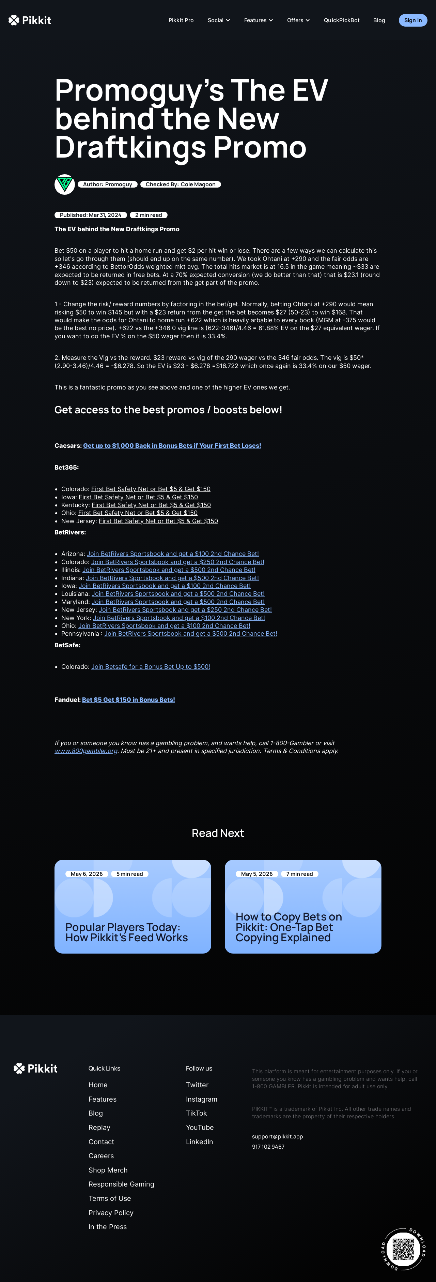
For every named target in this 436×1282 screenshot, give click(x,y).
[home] (30, 20)
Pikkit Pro (181, 20)
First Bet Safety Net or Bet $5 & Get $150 (151, 488)
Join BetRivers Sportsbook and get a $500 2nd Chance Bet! (168, 569)
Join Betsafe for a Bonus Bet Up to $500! (150, 666)
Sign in (413, 20)
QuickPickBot (342, 20)
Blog (379, 20)
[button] (219, 20)
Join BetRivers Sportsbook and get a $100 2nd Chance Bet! (173, 553)
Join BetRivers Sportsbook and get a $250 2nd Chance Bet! (177, 561)
